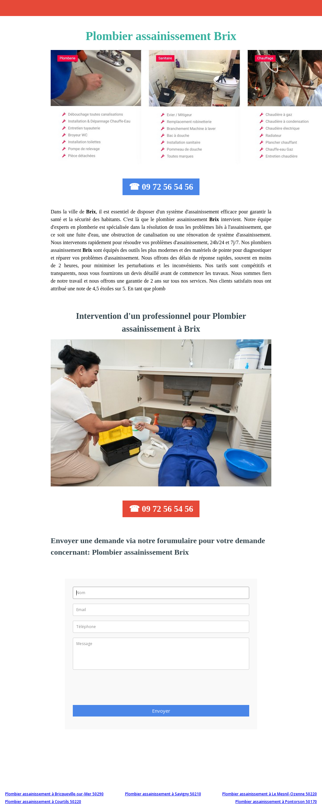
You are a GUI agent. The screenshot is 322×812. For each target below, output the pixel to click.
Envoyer (161, 711)
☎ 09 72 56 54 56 (161, 187)
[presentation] (121, 689)
